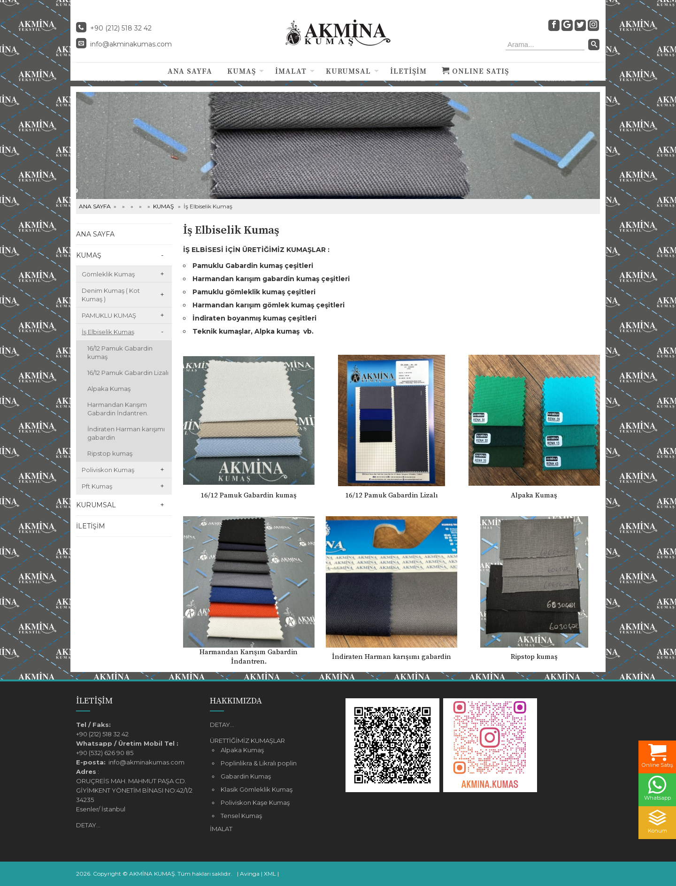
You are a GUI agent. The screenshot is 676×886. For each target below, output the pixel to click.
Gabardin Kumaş (246, 776)
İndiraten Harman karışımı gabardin (126, 433)
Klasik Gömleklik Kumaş (256, 789)
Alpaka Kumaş (109, 388)
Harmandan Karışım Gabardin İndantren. (117, 409)
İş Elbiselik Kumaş (108, 332)
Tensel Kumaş (241, 815)
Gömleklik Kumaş (108, 274)
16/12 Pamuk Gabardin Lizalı (128, 372)
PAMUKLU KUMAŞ (109, 315)
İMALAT (291, 71)
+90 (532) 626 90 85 (104, 752)
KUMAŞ (241, 71)
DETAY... (88, 825)
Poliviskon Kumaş (108, 470)
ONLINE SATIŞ (475, 71)
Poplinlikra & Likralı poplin (259, 763)
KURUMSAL (348, 71)
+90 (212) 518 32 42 (102, 734)
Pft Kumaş (97, 486)
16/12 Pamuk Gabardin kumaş (120, 352)
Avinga (250, 873)
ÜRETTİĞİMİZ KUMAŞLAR (247, 740)
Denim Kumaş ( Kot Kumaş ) (111, 295)
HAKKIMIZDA (236, 700)
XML (270, 873)
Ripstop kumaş (109, 453)
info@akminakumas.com (131, 44)
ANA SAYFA (190, 71)
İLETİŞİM (408, 71)
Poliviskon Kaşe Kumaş (255, 802)
